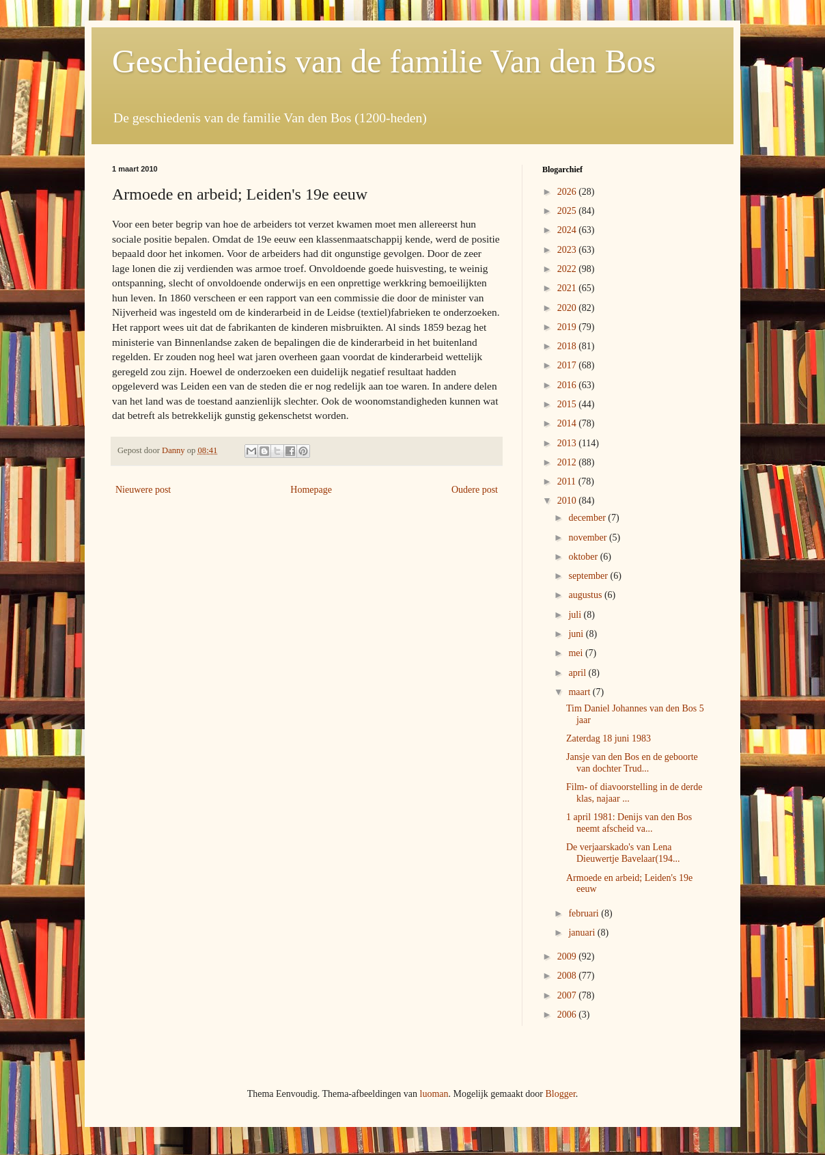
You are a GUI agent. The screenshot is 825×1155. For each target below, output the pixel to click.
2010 (568, 500)
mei (576, 653)
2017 (568, 365)
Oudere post (474, 490)
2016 (568, 385)
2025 (568, 211)
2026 (568, 192)
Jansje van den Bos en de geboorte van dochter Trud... (632, 763)
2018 (568, 346)
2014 (568, 423)
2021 (568, 288)
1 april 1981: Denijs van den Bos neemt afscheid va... (629, 823)
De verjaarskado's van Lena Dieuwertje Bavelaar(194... (623, 853)
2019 (568, 327)
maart (580, 692)
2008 (568, 975)
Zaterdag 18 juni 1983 (608, 738)
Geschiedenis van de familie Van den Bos (384, 61)
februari (584, 913)
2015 (568, 404)
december (588, 518)
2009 (568, 956)
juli (575, 615)
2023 (568, 250)
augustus (586, 595)
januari (582, 932)
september (589, 576)
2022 (568, 269)
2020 (568, 308)
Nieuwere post (143, 490)
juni (576, 634)
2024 (568, 230)
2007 (568, 995)
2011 (567, 481)
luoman (434, 1094)
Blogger (560, 1094)
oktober (584, 557)
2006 (568, 1014)
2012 (568, 462)
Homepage (311, 490)
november (588, 537)
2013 (568, 443)
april (578, 673)
